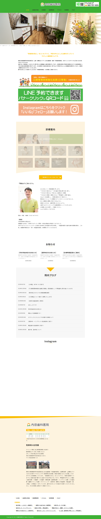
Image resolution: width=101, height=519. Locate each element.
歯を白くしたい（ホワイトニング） (46, 510)
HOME (18, 498)
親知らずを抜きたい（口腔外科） (25, 510)
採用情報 (51, 498)
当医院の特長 (26, 498)
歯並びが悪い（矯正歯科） (42, 508)
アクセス (43, 498)
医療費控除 (36, 498)
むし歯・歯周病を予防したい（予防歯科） (70, 510)
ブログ (58, 498)
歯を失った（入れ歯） (60, 505)
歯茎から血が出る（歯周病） (43, 505)
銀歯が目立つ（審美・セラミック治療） (63, 508)
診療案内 (17, 502)
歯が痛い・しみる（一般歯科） (24, 505)
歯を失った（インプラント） (24, 508)
